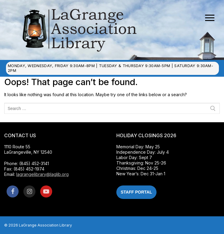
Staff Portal (136, 192)
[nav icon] (210, 18)
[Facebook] (13, 191)
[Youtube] (46, 191)
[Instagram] (29, 191)
